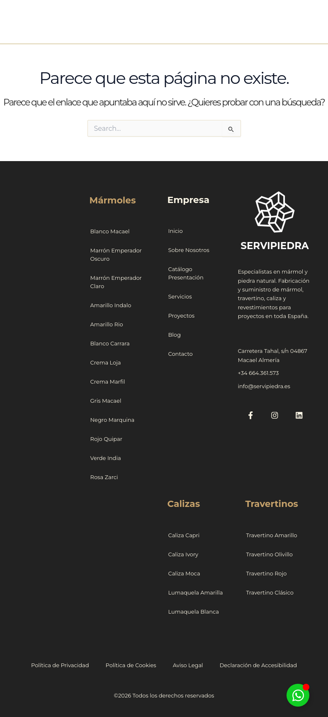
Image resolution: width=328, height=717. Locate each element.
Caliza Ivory (183, 553)
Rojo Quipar (106, 438)
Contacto (180, 353)
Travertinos (272, 503)
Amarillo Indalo (110, 304)
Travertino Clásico (269, 591)
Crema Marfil (107, 381)
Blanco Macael (110, 231)
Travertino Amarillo (271, 534)
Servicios (180, 296)
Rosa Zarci (104, 476)
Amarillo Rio (106, 324)
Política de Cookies (131, 664)
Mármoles (113, 200)
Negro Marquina (112, 419)
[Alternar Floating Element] (298, 695)
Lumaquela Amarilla (195, 591)
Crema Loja (105, 362)
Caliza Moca (184, 572)
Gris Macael (105, 400)
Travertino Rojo (266, 572)
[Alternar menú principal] (305, 17)
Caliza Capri (184, 534)
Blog (174, 334)
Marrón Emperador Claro (116, 281)
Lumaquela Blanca (193, 610)
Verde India (105, 457)
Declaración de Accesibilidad (258, 664)
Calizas (184, 503)
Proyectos (181, 315)
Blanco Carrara (110, 343)
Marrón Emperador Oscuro (116, 254)
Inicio (175, 231)
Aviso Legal (188, 664)
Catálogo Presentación (186, 273)
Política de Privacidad (60, 664)
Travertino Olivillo (269, 553)
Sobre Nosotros (188, 250)
